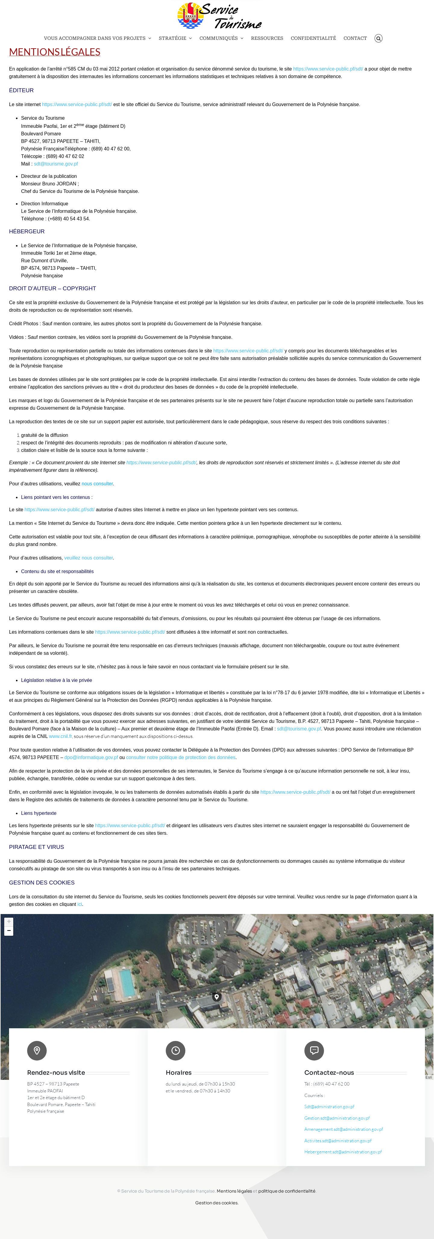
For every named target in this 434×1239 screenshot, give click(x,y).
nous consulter (97, 483)
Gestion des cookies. (216, 1203)
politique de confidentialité (287, 1191)
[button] (379, 38)
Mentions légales (234, 1191)
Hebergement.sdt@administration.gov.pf (343, 1152)
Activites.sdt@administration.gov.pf (338, 1140)
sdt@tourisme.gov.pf (56, 163)
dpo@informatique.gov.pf (91, 757)
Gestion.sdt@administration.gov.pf (337, 1118)
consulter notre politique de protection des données (180, 757)
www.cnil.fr (60, 736)
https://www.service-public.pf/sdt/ (77, 104)
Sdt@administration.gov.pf (329, 1106)
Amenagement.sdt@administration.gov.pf (343, 1129)
